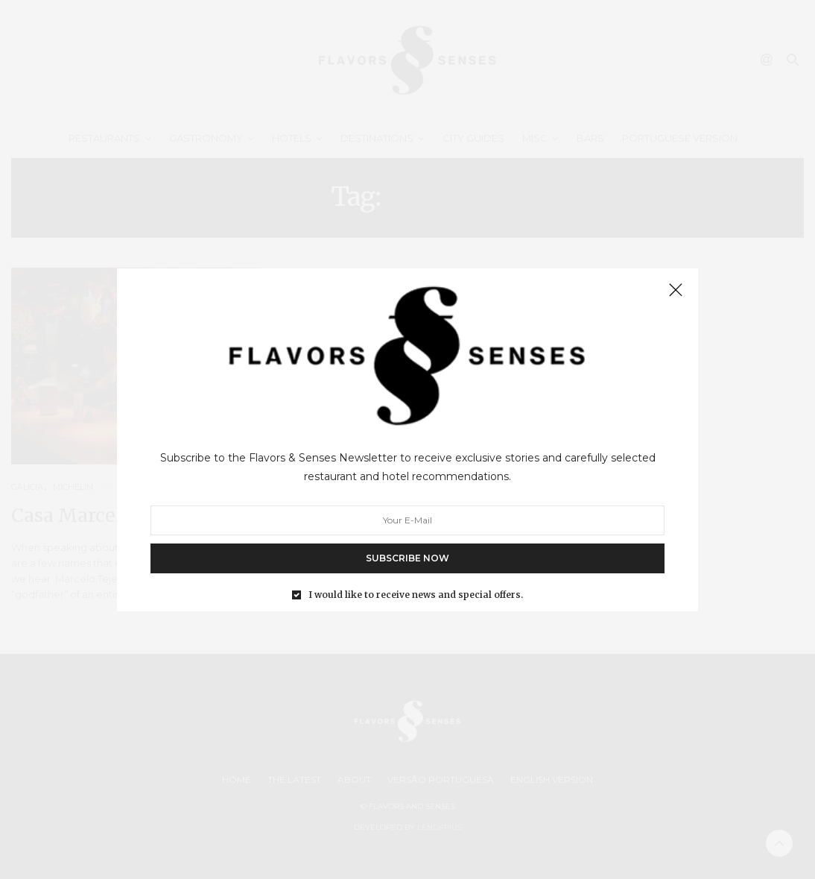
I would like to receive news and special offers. (415, 594)
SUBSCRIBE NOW (407, 557)
